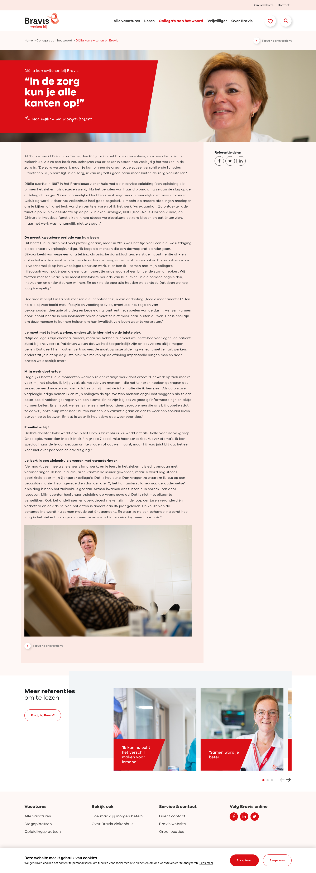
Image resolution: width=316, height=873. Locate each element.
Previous (282, 781)
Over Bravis (242, 20)
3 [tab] (272, 781)
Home (28, 41)
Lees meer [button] (206, 863)
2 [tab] (267, 781)
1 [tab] (263, 781)
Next (288, 781)
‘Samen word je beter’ (224, 756)
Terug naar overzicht (277, 41)
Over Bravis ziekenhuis (112, 823)
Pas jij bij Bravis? (42, 716)
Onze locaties (171, 831)
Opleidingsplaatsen (42, 831)
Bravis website (263, 5)
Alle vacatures (127, 20)
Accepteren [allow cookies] (244, 860)
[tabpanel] (155, 730)
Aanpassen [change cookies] (277, 860)
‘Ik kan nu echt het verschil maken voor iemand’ (136, 755)
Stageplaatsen (38, 823)
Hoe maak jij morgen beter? (117, 816)
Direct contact (172, 816)
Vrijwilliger (217, 20)
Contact (283, 5)
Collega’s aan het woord (181, 20)
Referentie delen (228, 152)
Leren (149, 20)
